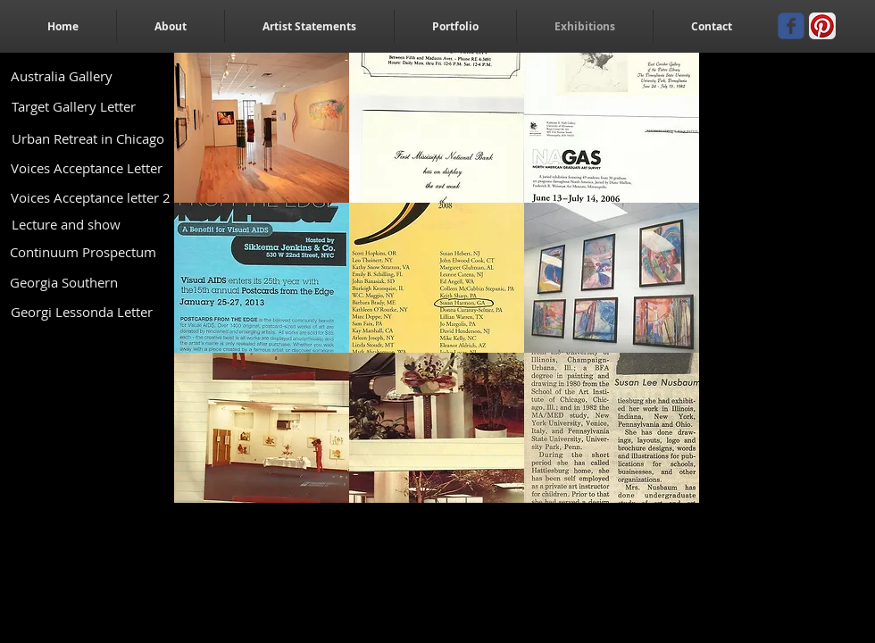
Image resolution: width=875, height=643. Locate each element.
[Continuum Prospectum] (82, 252)
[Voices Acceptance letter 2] (90, 197)
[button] (261, 128)
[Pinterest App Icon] (822, 26)
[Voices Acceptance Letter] (86, 168)
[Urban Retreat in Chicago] (87, 139)
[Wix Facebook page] (791, 26)
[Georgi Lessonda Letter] (81, 312)
